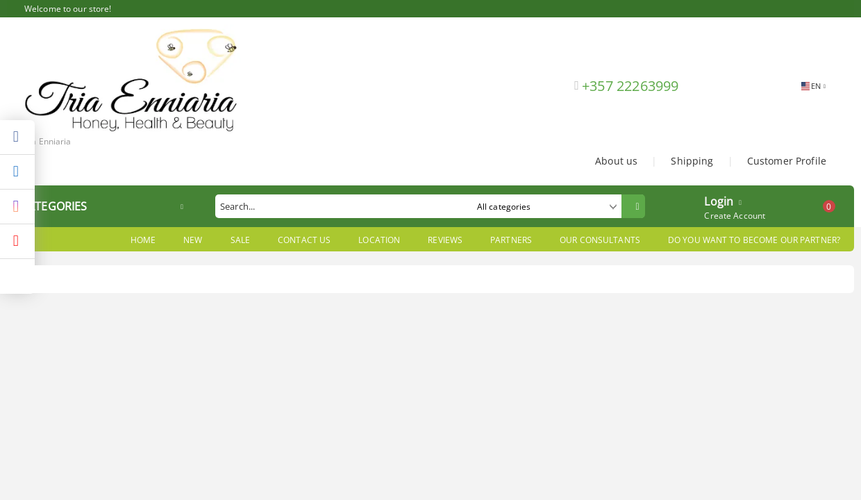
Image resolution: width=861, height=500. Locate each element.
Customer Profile (786, 160)
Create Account (734, 216)
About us (616, 160)
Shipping (692, 160)
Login (718, 200)
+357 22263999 (630, 85)
